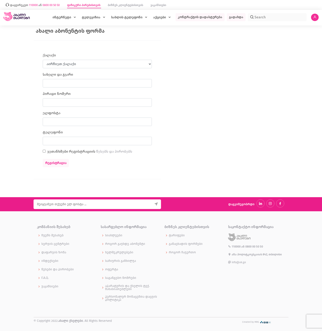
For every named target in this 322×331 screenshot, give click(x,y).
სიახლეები (113, 235)
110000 (234, 246)
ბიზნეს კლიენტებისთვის (126, 5)
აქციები (160, 17)
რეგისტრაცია (55, 163)
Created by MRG (256, 321)
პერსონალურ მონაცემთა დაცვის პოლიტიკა (131, 298)
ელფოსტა (51, 113)
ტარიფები (177, 235)
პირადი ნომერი (57, 94)
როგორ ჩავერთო (182, 252)
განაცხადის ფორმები (186, 244)
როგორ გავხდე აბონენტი (125, 244)
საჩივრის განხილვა (120, 261)
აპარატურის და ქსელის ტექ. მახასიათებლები (127, 287)
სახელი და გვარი (58, 74)
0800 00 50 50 (254, 246)
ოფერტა (111, 269)
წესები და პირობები (57, 269)
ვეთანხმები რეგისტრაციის (89, 151)
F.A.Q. (45, 278)
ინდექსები (49, 261)
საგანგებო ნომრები (120, 278)
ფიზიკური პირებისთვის (84, 5)
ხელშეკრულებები (119, 252)
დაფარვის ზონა (53, 252)
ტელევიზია (91, 17)
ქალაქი (49, 55)
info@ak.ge (237, 262)
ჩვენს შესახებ (52, 235)
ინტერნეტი (62, 17)
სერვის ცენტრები (55, 244)
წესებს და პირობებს (114, 151)
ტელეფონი (53, 132)
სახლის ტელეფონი (127, 17)
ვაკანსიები (158, 5)
